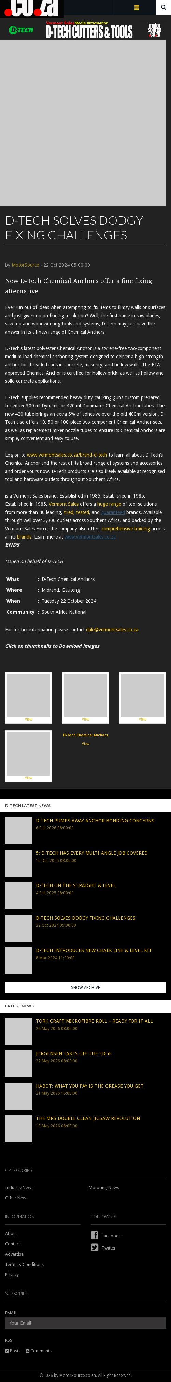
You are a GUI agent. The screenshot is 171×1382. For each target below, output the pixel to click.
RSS (8, 1340)
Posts (12, 1350)
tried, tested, (77, 512)
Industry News (19, 1187)
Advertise (14, 1254)
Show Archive (85, 987)
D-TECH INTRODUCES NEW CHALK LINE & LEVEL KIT (94, 950)
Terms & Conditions (24, 1264)
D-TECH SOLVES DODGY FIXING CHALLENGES (86, 918)
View (28, 697)
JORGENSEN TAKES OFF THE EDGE (74, 1053)
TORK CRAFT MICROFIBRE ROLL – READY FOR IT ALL (94, 1021)
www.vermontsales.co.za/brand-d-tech (67, 455)
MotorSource (25, 265)
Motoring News (104, 1187)
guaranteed (113, 512)
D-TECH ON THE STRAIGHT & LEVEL (76, 885)
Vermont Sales (64, 504)
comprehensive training (126, 528)
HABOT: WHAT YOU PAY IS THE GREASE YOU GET (90, 1086)
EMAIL (11, 1312)
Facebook (106, 1235)
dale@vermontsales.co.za (112, 629)
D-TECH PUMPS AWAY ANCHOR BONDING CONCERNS (95, 820)
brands (24, 537)
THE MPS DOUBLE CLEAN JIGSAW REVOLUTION (88, 1118)
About (11, 1233)
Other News (16, 1197)
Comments (39, 1350)
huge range (109, 504)
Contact (12, 1243)
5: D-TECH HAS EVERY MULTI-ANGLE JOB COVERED (92, 853)
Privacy (12, 1274)
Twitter (103, 1248)
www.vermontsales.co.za (90, 537)
